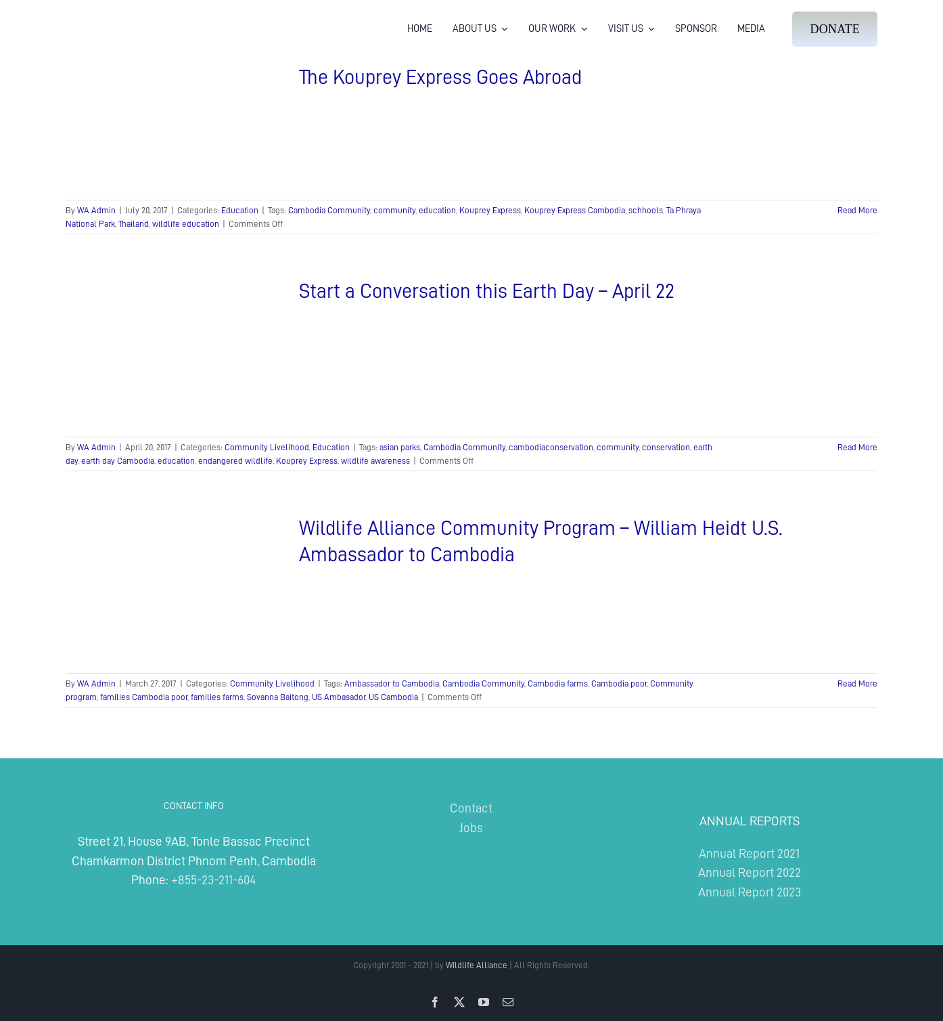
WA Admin (96, 210)
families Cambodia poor (143, 697)
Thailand (133, 223)
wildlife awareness (375, 460)
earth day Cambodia (117, 460)
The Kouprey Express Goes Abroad (440, 77)
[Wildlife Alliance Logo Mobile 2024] (108, 17)
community (394, 210)
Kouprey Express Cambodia (574, 210)
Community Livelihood (267, 447)
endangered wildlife (235, 460)
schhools (645, 210)
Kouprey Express (490, 210)
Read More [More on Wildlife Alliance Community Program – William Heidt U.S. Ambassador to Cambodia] (857, 683)
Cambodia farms (558, 683)
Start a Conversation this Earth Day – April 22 (486, 291)
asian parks (400, 447)
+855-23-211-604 (213, 879)
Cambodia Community (329, 210)
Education (239, 210)
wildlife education (185, 223)
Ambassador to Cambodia (391, 683)
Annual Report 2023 (749, 892)
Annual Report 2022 (749, 872)
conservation (666, 447)
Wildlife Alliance (476, 965)
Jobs (471, 827)
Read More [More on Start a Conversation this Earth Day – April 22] (857, 447)
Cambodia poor (619, 683)
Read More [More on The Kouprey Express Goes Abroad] (857, 210)
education (437, 210)
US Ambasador (338, 697)
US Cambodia (393, 697)
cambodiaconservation (551, 447)
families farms (217, 697)
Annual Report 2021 (749, 853)
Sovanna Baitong (277, 697)
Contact (471, 808)
